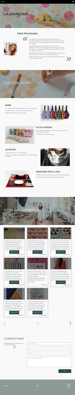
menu (3, 2)
